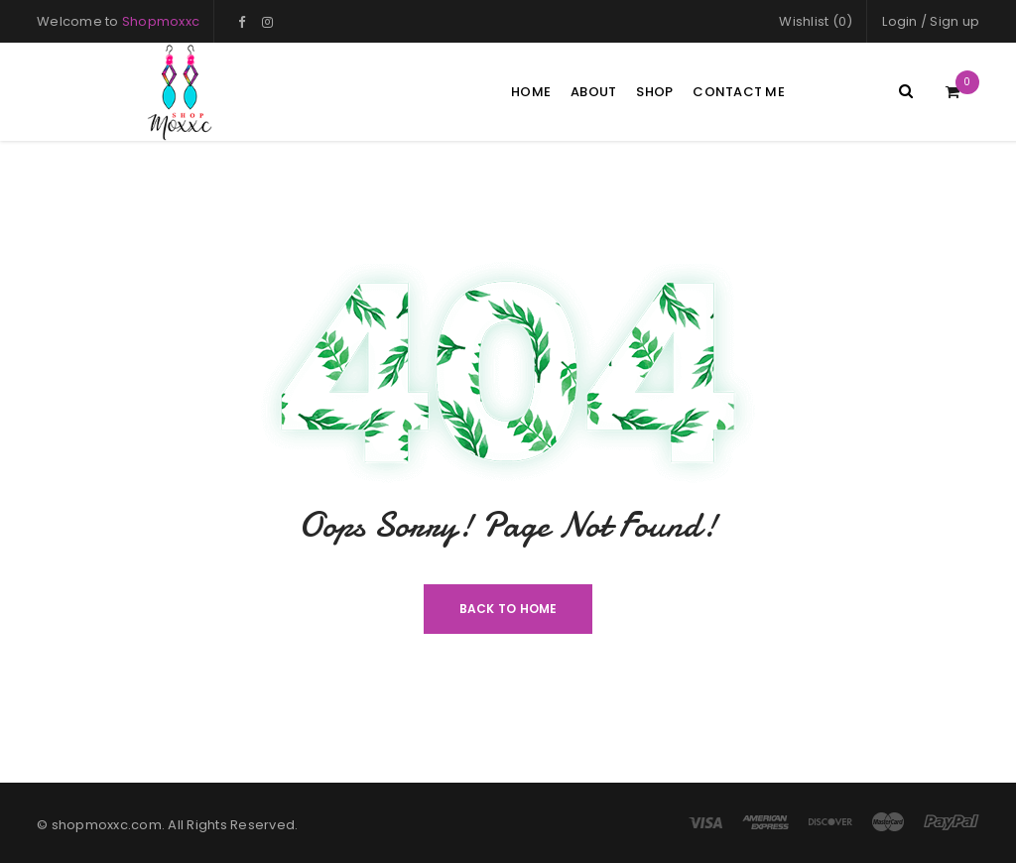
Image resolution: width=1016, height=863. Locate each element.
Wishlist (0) (815, 21)
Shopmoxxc (160, 21)
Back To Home (508, 608)
